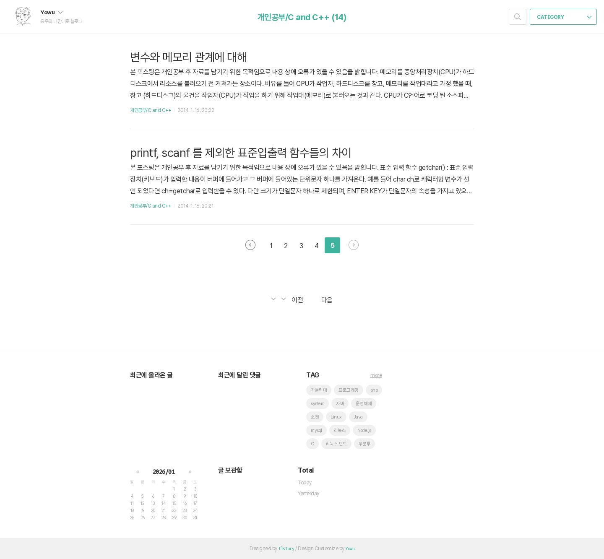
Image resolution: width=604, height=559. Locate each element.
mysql (316, 430)
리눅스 (340, 430)
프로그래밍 (348, 390)
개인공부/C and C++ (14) (302, 17)
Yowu (51, 12)
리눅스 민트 (336, 444)
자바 (340, 403)
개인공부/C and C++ (150, 110)
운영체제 (364, 403)
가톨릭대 (319, 390)
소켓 (315, 417)
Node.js (364, 430)
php (374, 390)
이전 (250, 245)
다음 (354, 245)
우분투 (365, 444)
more (376, 375)
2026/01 (164, 471)
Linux (336, 417)
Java (358, 417)
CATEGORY (564, 17)
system (317, 403)
